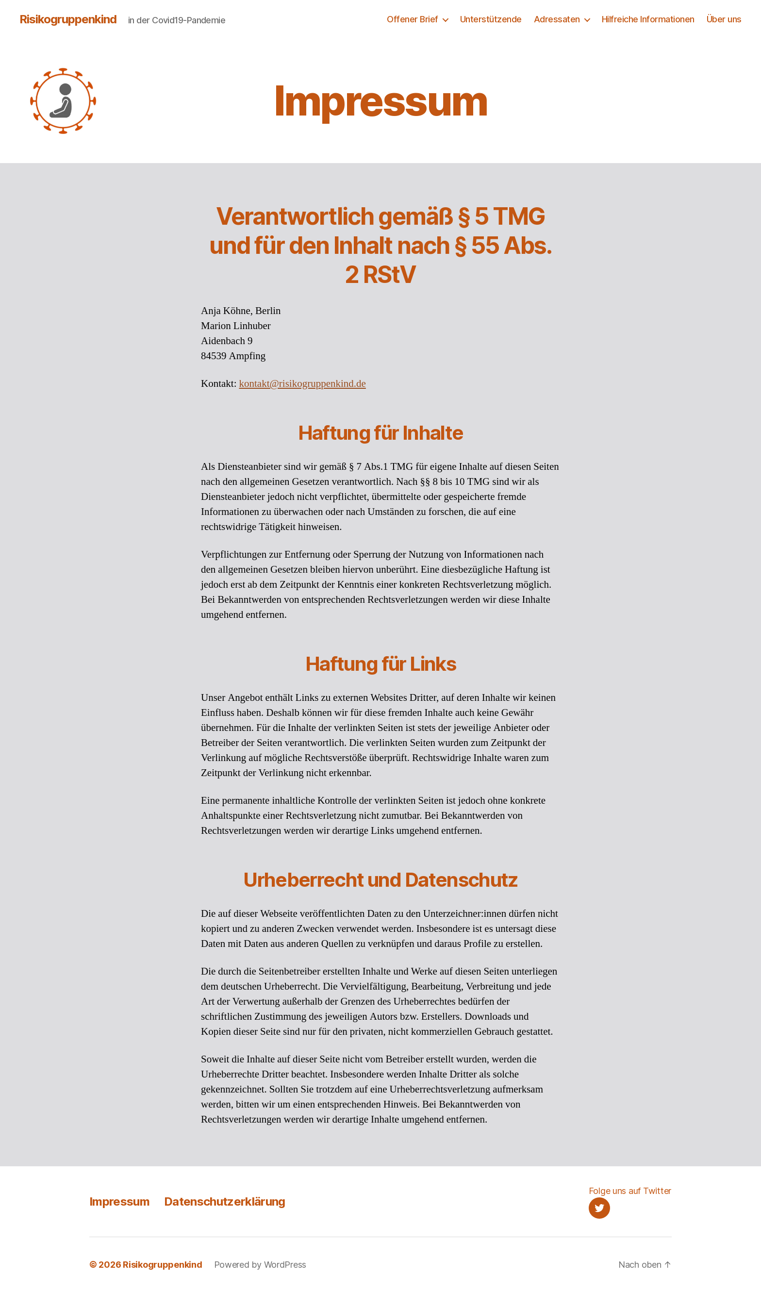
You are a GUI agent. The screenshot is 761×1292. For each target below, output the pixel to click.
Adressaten (557, 19)
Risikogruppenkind (67, 19)
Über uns (724, 19)
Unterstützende (491, 19)
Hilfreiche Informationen (648, 19)
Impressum (119, 1201)
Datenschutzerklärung (224, 1201)
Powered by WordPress (260, 1264)
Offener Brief (412, 19)
